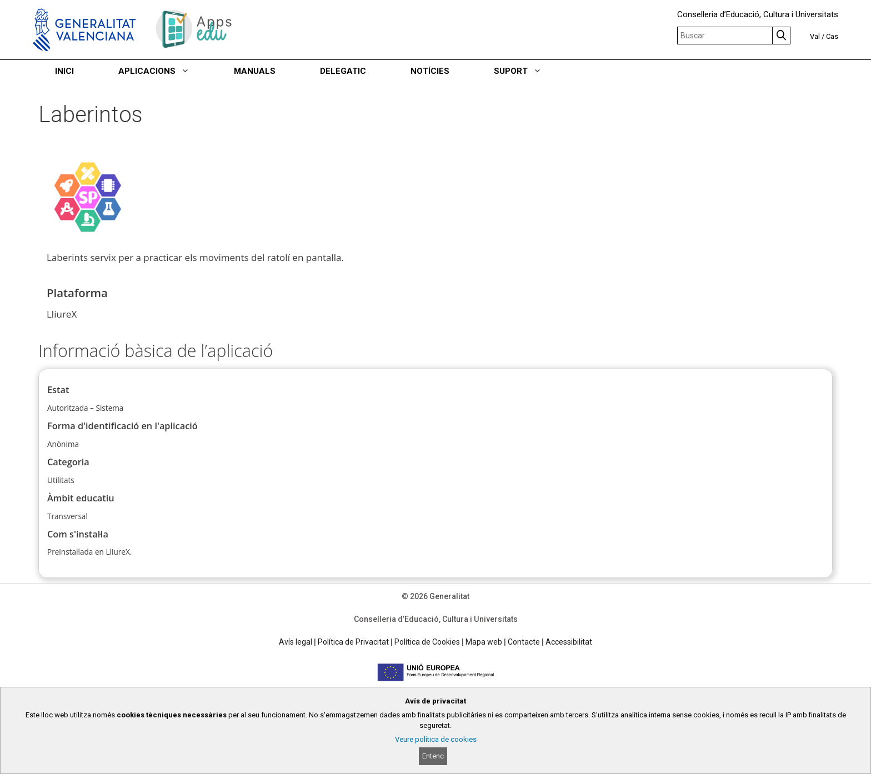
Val (815, 36)
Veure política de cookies (436, 739)
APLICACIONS (165, 71)
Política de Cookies (427, 641)
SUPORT (529, 71)
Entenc (433, 756)
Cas (832, 36)
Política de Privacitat (353, 641)
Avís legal (295, 641)
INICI (64, 71)
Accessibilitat (568, 641)
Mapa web (483, 641)
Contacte (524, 641)
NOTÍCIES (430, 71)
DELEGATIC (343, 71)
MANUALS (255, 71)
